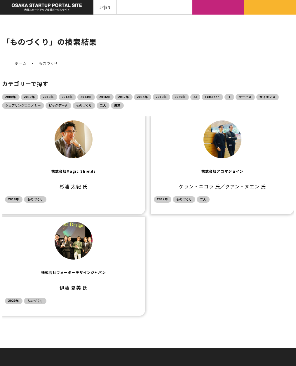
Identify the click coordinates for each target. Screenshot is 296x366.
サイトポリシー (163, 311)
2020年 (180, 97)
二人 (103, 105)
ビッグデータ (58, 105)
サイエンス (268, 97)
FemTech (212, 97)
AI (195, 97)
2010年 (29, 97)
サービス (245, 97)
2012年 (48, 97)
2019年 (161, 97)
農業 (117, 105)
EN (107, 7)
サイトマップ (130, 311)
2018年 (142, 97)
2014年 (86, 97)
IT (229, 97)
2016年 (105, 97)
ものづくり (84, 105)
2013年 (67, 97)
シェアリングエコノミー (23, 105)
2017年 (123, 97)
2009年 (10, 97)
